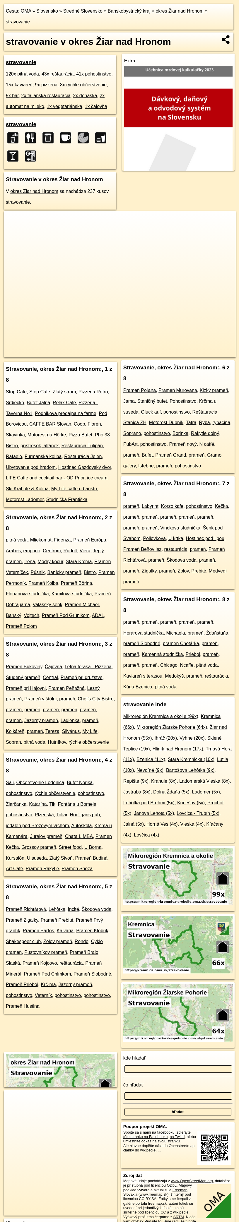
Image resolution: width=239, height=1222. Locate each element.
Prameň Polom (21, 626)
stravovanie (18, 21)
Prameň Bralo (84, 952)
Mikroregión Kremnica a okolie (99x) (160, 716)
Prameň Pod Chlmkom (47, 973)
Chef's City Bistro (95, 698)
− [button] (14, 230)
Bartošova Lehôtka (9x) (190, 770)
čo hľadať (133, 1084)
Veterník (43, 995)
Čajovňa (53, 666)
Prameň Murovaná (177, 390)
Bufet (147, 455)
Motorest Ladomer (25, 499)
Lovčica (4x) (146, 834)
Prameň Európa (89, 539)
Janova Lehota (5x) (154, 813)
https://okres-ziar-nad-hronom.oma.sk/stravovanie (196, 353)
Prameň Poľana (139, 390)
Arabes (13, 550)
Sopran (13, 742)
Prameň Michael (82, 604)
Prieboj (192, 654)
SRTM (178, 1217)
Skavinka (15, 434)
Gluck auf (151, 411)
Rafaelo (14, 456)
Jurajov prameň (46, 836)
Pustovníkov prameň (45, 952)
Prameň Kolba (43, 583)
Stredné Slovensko (83, 10)
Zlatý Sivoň (61, 858)
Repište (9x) (135, 781)
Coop (79, 423)
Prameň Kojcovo (40, 963)
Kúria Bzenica (137, 686)
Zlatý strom (64, 391)
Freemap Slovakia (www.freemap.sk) (155, 1192)
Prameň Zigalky (22, 920)
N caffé (206, 444)
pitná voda (17, 539)
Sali (10, 782)
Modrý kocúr (50, 561)
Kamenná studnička (162, 654)
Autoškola (81, 825)
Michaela (175, 632)
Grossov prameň (38, 847)
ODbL (172, 1185)
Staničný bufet (152, 401)
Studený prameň (23, 677)
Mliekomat (41, 539)
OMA (26, 10)
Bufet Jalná (38, 402)
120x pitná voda (22, 73)
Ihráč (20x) (166, 738)
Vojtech (31, 615)
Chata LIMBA (79, 836)
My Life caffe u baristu (74, 488)
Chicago (168, 665)
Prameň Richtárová (26, 909)
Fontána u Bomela (77, 804)
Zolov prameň (57, 941)
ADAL (98, 615)
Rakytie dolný (205, 433)
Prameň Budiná (91, 858)
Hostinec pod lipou (205, 538)
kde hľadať (134, 1057)
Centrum (52, 550)
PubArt (130, 444)
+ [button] (14, 221)
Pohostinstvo (183, 401)
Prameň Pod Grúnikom (66, 615)
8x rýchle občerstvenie (83, 84)
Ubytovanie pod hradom (31, 467)
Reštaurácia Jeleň (83, 456)
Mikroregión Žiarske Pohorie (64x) (171, 727)
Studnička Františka (67, 499)
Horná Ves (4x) (162, 824)
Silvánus (71, 731)
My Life (90, 731)
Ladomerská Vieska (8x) (204, 781)
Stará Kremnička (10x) (191, 759)
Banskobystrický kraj (129, 10)
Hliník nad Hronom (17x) (177, 748)
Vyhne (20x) (192, 738)
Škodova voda (96, 909)
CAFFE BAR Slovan (50, 423)
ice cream (97, 477)
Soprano (132, 433)
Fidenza (62, 539)
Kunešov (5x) (191, 802)
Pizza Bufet (80, 434)
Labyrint (150, 506)
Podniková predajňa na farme (65, 413)
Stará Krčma (79, 561)
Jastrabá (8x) (137, 791)
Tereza (52, 731)
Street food (70, 847)
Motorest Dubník (166, 422)
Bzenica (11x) (150, 759)
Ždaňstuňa (217, 632)
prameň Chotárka (181, 643)
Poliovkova (154, 538)
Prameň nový (183, 444)
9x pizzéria (46, 84)
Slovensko (47, 10)
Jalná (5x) (133, 824)
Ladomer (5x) (206, 791)
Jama (129, 401)
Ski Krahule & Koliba (27, 488)
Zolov (183, 570)
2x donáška (85, 95)
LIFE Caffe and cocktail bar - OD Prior (45, 477)
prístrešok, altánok (40, 445)
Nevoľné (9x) (149, 770)
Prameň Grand (170, 455)
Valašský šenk (47, 604)
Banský (13, 615)
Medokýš (174, 675)
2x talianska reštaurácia (45, 95)
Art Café (14, 868)
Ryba (204, 422)
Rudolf (70, 550)
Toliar (61, 814)
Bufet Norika (80, 782)
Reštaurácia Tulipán (82, 445)
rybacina (221, 422)
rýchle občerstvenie (89, 742)
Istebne (145, 465)
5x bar (12, 95)
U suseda (37, 858)
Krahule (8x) (164, 781)
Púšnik (38, 572)
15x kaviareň (19, 84)
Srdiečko (15, 402)
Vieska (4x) (192, 824)
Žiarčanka (16, 804)
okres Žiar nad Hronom (180, 10)
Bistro (90, 572)
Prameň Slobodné (92, 973)
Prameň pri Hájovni (26, 688)
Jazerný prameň (41, 720)
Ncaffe (187, 665)
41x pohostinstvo (93, 73)
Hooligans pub (85, 814)
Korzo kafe (172, 506)
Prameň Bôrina (76, 583)
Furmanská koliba (43, 456)
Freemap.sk (139, 353)
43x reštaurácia (58, 73)
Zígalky (149, 570)
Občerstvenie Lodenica (40, 782)
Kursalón (15, 858)
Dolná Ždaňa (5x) (171, 791)
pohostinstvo (19, 793)
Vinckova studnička (180, 527)
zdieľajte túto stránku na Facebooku (157, 1134)
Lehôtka (57, 909)
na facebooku (163, 1132)
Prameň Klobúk (92, 930)
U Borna (93, 847)
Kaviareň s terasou (142, 675)
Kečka (221, 506)
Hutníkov (57, 742)
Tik (52, 804)
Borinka (180, 433)
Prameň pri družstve (82, 677)
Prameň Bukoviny (24, 666)
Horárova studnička (143, 632)
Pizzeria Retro (93, 391)
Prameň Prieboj (22, 984)
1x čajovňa (96, 106)
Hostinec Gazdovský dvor (84, 467)
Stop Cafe (16, 391)
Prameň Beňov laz (142, 549)
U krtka (175, 538)
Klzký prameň (214, 390)
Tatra (191, 422)
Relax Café (64, 402)
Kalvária (65, 930)
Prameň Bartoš (38, 930)
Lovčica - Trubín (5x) (198, 813)
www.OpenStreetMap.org (192, 1181)
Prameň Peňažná (66, 688)
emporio (31, 550)
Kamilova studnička (72, 593)
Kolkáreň (15, 731)
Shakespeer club (23, 941)
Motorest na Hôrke (47, 434)
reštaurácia (71, 963)
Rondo (81, 941)
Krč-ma (48, 984)
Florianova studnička (27, 593)
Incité (73, 909)
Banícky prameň (64, 572)
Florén (94, 423)
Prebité (198, 570)
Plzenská (44, 814)
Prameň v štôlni (40, 698)
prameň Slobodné (141, 643)
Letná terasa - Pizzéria (88, 666)
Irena (29, 561)
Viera (85, 550)
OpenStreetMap (109, 353)
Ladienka (70, 720)
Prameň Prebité (57, 920)
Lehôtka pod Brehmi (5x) (149, 802)
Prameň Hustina (23, 1006)
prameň (67, 698)
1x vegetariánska (64, 106)
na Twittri (177, 1136)
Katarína (38, 804)
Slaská (13, 963)
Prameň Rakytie (42, 868)
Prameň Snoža (77, 868)
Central (50, 677)
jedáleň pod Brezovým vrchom (37, 825)
